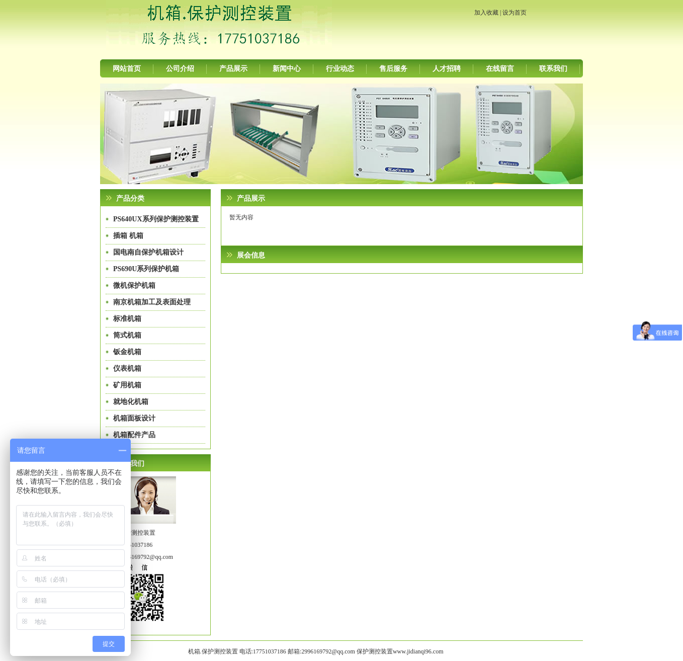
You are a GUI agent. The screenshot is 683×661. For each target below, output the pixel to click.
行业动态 (340, 68)
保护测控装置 (375, 651)
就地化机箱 (130, 401)
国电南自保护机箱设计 (148, 252)
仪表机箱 (127, 368)
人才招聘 (447, 68)
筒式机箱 (127, 335)
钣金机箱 (127, 352)
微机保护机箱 (134, 285)
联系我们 (553, 68)
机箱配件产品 (134, 435)
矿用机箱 (127, 385)
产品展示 (233, 68)
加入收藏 (486, 12)
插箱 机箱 (128, 235)
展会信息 (251, 255)
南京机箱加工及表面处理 (152, 302)
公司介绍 (180, 68)
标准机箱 (127, 318)
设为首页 (514, 12)
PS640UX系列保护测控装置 (156, 219)
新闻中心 (287, 68)
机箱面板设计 (134, 418)
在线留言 (500, 68)
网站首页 (127, 68)
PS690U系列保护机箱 (146, 269)
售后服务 (393, 68)
